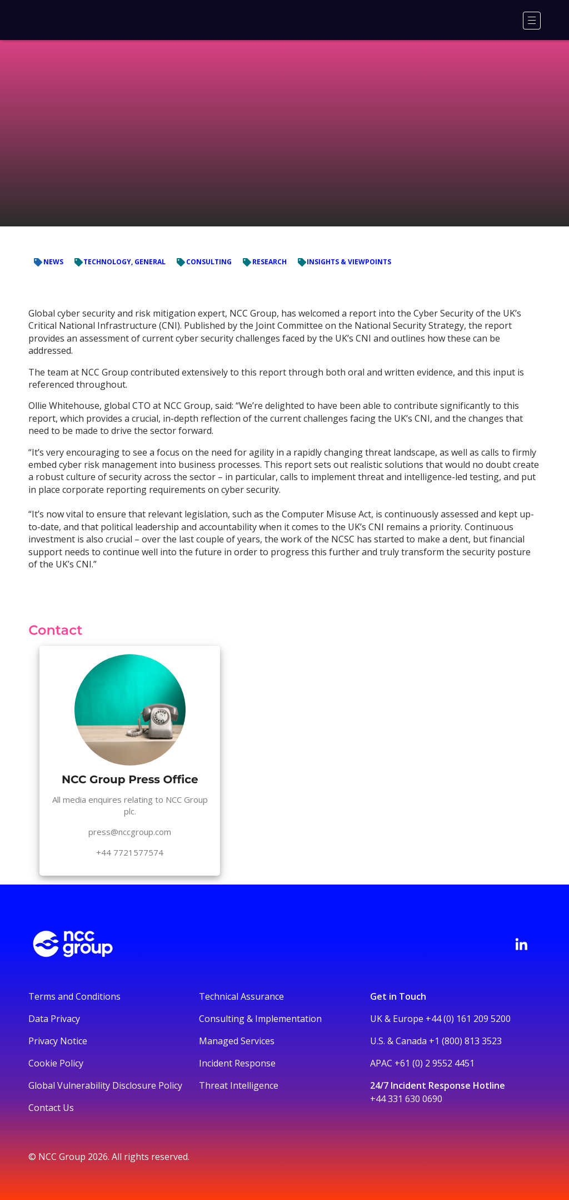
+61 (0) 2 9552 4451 (435, 1063)
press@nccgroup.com (129, 831)
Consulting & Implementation (260, 1019)
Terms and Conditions (74, 996)
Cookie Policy (55, 1063)
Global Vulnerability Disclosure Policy (105, 1085)
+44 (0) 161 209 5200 (468, 1019)
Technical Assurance (241, 996)
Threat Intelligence (238, 1085)
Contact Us (51, 1108)
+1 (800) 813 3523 (465, 1041)
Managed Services (236, 1041)
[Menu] (532, 20)
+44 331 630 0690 (406, 1099)
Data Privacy (54, 1019)
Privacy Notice (57, 1041)
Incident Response (237, 1063)
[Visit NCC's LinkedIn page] (521, 944)
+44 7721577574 (129, 852)
